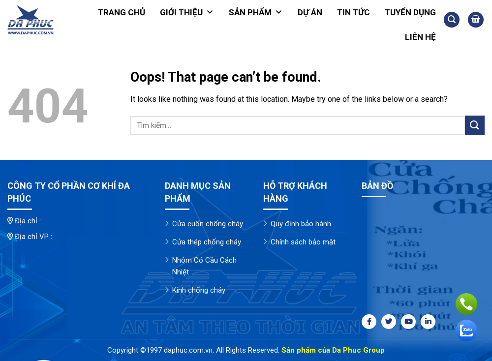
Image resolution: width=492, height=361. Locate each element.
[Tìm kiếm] (452, 20)
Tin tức (353, 12)
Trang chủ (121, 12)
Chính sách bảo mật (303, 242)
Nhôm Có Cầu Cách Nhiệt (204, 266)
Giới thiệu (187, 12)
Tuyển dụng (410, 12)
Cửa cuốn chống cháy (207, 223)
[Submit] (475, 125)
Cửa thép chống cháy (206, 242)
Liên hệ (420, 37)
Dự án (310, 12)
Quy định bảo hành (301, 223)
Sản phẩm (256, 12)
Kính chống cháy (198, 290)
